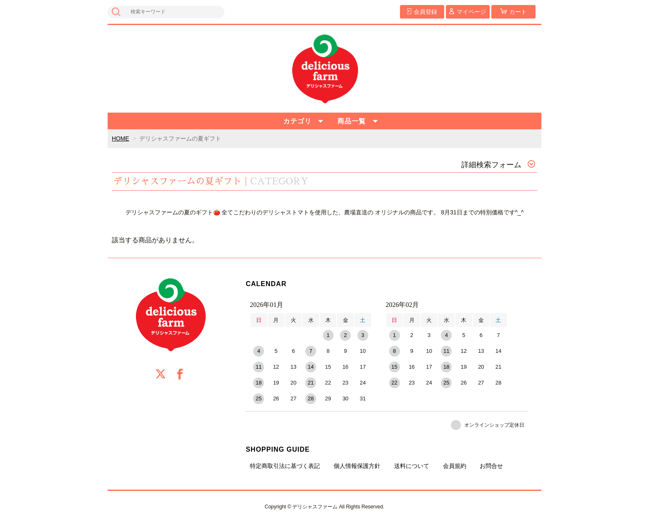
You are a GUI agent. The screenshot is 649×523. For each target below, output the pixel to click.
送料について (411, 466)
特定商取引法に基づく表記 (285, 466)
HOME (120, 138)
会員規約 (454, 466)
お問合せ (491, 466)
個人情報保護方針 (357, 466)
